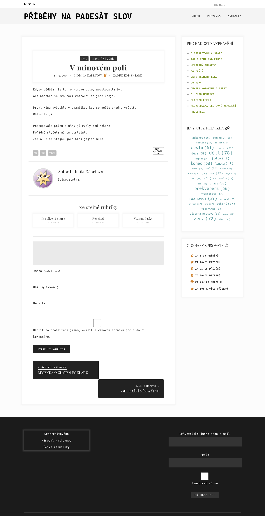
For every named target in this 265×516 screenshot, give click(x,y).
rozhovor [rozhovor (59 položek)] (202, 198)
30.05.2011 (53, 222)
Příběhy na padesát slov (78, 16)
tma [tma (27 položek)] (209, 204)
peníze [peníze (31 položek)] (226, 178)
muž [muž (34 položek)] (212, 168)
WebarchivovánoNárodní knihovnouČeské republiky (56, 422)
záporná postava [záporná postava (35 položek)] (205, 213)
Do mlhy (196, 82)
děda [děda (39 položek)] (198, 153)
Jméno (46, 271)
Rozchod (98, 218)
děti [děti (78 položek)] (221, 152)
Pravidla (214, 15)
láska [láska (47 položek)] (224, 163)
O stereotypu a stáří (206, 53)
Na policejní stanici (53, 218)
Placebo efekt (201, 100)
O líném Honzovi (202, 94)
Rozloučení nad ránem (206, 59)
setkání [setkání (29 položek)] (228, 199)
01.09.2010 (98, 222)
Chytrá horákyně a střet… (209, 88)
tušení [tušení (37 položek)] (226, 203)
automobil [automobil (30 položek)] (222, 138)
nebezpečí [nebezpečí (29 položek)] (197, 173)
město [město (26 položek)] (226, 168)
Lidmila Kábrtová (90, 75)
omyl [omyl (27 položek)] (231, 173)
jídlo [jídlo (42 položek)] (220, 158)
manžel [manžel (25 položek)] (197, 168)
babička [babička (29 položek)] (204, 142)
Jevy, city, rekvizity (208, 127)
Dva (84, 59)
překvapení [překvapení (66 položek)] (212, 188)
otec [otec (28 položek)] (196, 178)
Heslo (204, 436)
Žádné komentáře (127, 75)
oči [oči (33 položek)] (210, 178)
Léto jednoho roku (204, 76)
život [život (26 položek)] (225, 219)
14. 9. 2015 (61, 75)
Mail (46, 287)
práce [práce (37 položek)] (218, 183)
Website (39, 303)
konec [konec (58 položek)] (202, 163)
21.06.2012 (143, 222)
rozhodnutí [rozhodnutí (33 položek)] (212, 193)
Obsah (196, 15)
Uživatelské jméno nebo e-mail (204, 415)
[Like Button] (156, 151)
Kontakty (234, 15)
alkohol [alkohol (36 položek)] (201, 137)
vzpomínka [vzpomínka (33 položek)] (212, 209)
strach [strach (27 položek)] (195, 204)
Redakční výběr (103, 59)
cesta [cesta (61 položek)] (202, 147)
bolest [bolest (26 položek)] (221, 142)
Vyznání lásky (143, 218)
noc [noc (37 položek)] (216, 173)
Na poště (197, 70)
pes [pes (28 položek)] (202, 183)
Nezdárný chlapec (203, 65)
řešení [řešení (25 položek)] (228, 214)
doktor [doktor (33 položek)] (225, 148)
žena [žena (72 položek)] (205, 218)
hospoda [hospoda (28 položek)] (202, 158)
